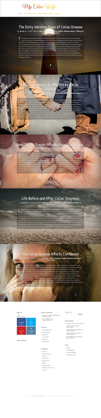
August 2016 (46, 350)
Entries (70, 367)
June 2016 (45, 354)
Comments (71, 370)
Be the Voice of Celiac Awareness (72, 344)
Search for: (68, 330)
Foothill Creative (39, 413)
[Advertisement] (26, 381)
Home (20, 13)
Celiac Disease (29, 13)
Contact (57, 13)
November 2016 (47, 347)
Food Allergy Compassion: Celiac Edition (74, 354)
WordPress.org (71, 372)
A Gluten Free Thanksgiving (75, 341)
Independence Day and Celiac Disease (73, 351)
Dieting (54, 31)
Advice (44, 369)
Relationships (69, 31)
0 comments (54, 33)
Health (60, 31)
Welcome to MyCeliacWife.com (47, 337)
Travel (44, 387)
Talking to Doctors (48, 385)
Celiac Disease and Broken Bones (51, 333)
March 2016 (45, 359)
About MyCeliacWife (45, 13)
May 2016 (45, 357)
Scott (22, 31)
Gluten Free (45, 378)
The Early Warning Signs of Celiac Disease (50, 27)
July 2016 (45, 352)
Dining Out (45, 376)
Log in (68, 365)
